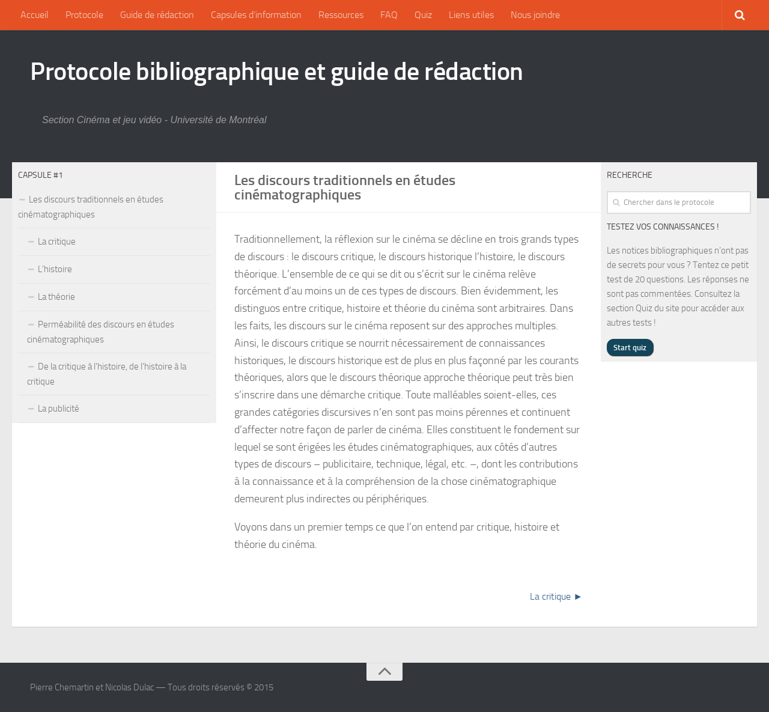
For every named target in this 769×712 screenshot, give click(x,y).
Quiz (423, 14)
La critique (57, 241)
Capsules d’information (256, 14)
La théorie (56, 296)
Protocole (84, 14)
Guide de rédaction (157, 14)
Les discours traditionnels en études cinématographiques (90, 207)
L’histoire (55, 269)
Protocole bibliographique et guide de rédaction (276, 71)
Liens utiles (471, 14)
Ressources (340, 14)
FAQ (389, 14)
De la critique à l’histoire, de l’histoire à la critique (106, 374)
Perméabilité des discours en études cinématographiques (100, 332)
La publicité (58, 408)
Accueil (34, 14)
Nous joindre (535, 14)
